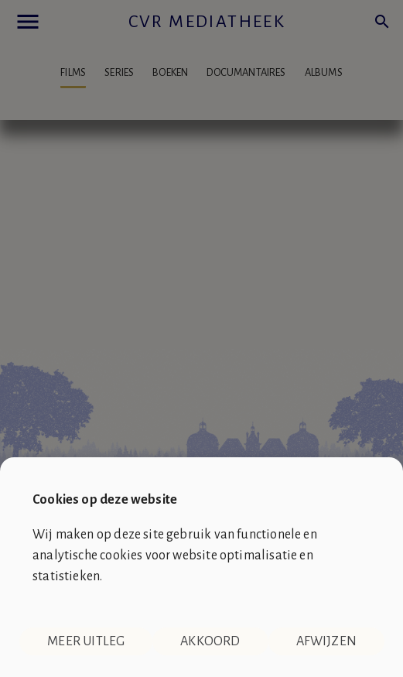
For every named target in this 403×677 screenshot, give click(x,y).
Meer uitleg (86, 641)
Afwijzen (326, 641)
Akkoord (210, 641)
